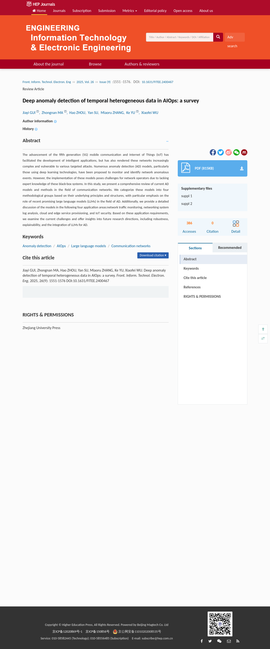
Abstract (190, 259)
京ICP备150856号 (97, 632)
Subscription (81, 10)
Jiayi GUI (29, 112)
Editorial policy (155, 10)
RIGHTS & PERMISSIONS (202, 296)
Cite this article (195, 278)
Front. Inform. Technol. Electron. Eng (47, 82)
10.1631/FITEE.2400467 (157, 82)
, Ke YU (130, 112)
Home (39, 10)
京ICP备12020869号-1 (67, 632)
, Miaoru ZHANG (111, 112)
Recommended (230, 247)
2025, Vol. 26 (85, 82)
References (192, 287)
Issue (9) (105, 82)
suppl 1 (186, 196)
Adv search (232, 38)
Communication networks (130, 246)
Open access (183, 10)
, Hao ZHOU (76, 112)
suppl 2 (186, 203)
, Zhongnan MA (51, 112)
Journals (59, 10)
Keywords (191, 268)
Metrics (129, 10)
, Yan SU (91, 112)
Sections (195, 248)
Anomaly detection (37, 246)
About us (206, 10)
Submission (107, 10)
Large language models (88, 246)
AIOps (61, 246)
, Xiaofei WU (148, 112)
